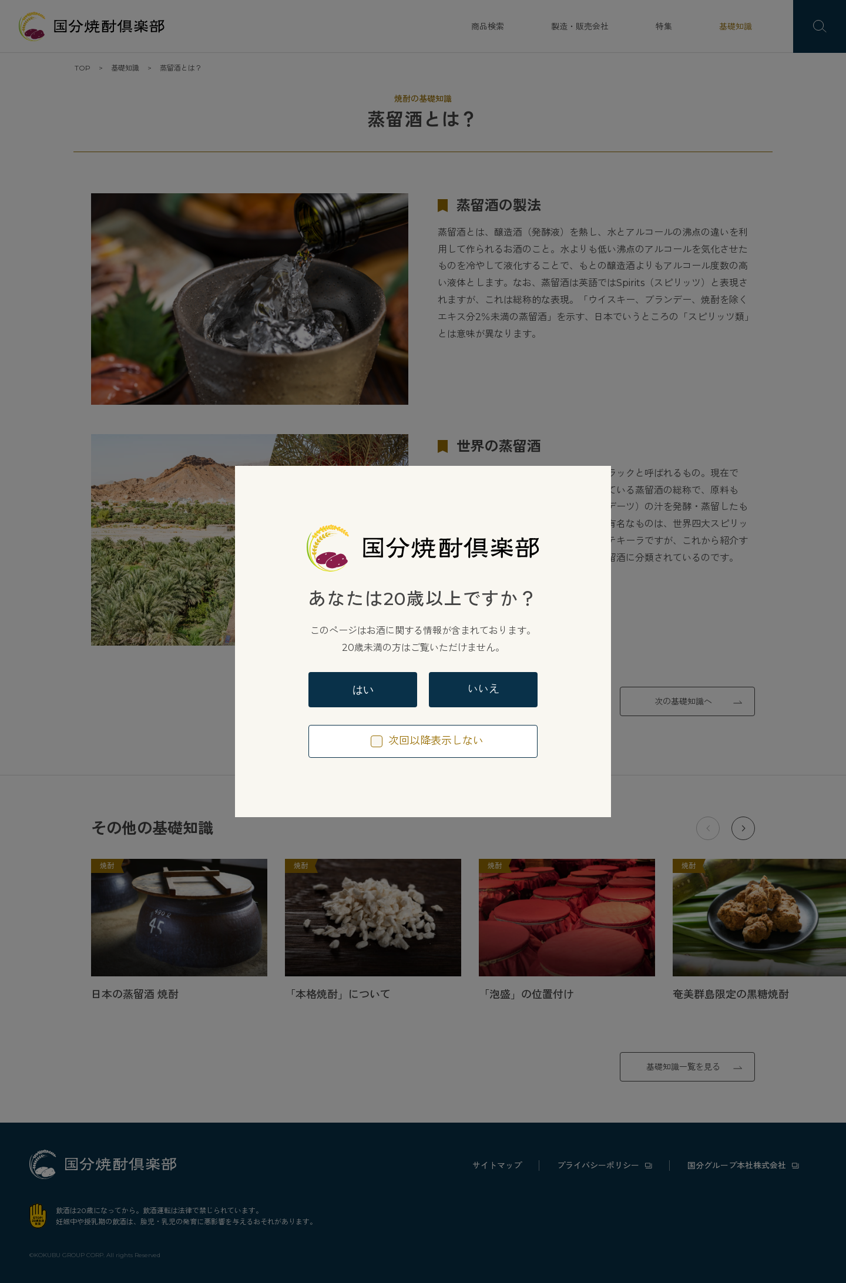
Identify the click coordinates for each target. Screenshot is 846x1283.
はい (363, 690)
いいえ (483, 689)
